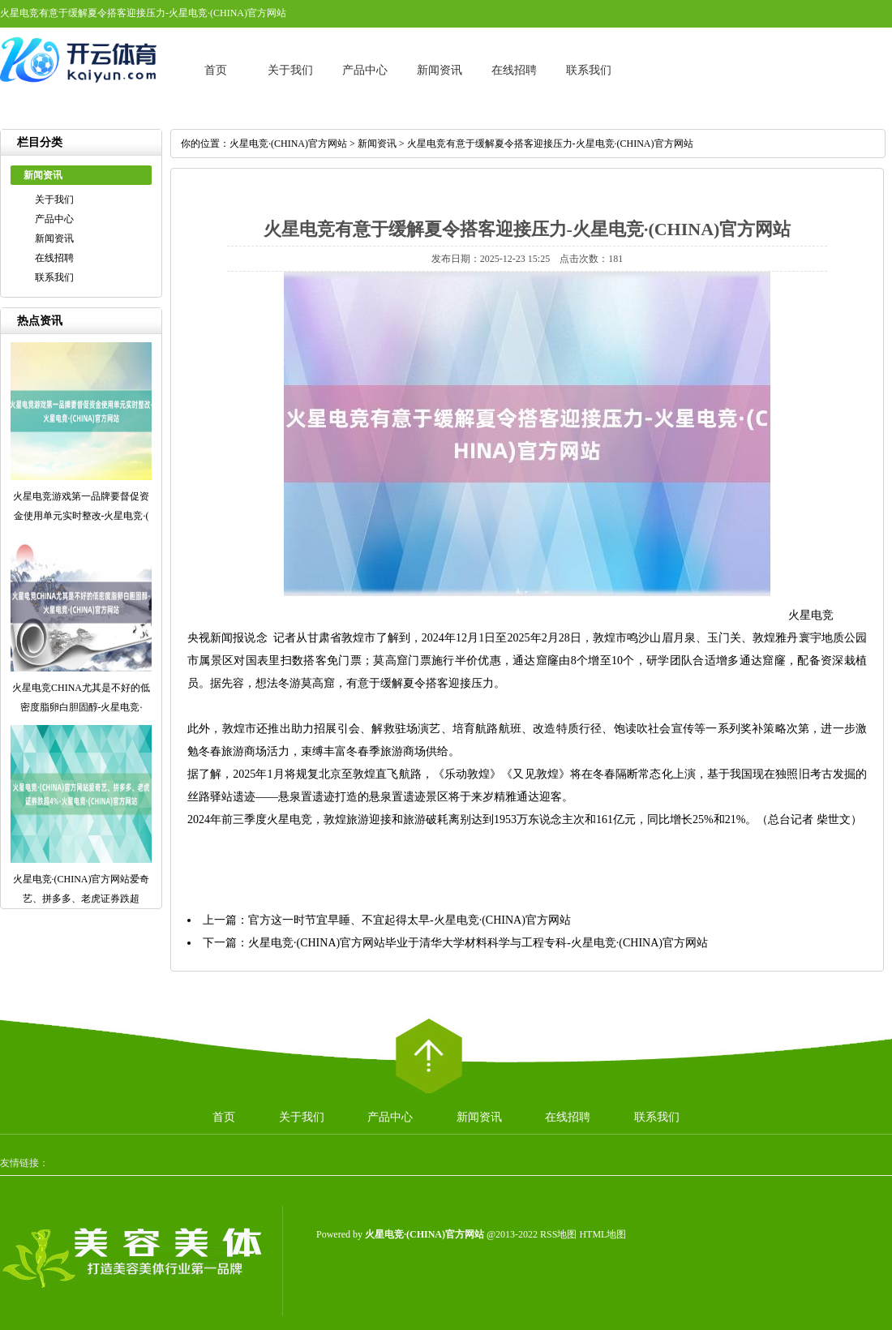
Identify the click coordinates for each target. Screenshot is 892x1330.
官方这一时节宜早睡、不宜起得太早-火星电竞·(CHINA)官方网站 (409, 920)
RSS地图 (558, 1234)
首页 (215, 70)
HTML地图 (602, 1234)
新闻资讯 (439, 70)
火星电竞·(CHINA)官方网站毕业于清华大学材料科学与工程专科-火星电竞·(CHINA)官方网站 (478, 943)
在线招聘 (514, 70)
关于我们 (290, 70)
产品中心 (365, 70)
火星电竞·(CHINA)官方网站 (288, 143)
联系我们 (588, 70)
